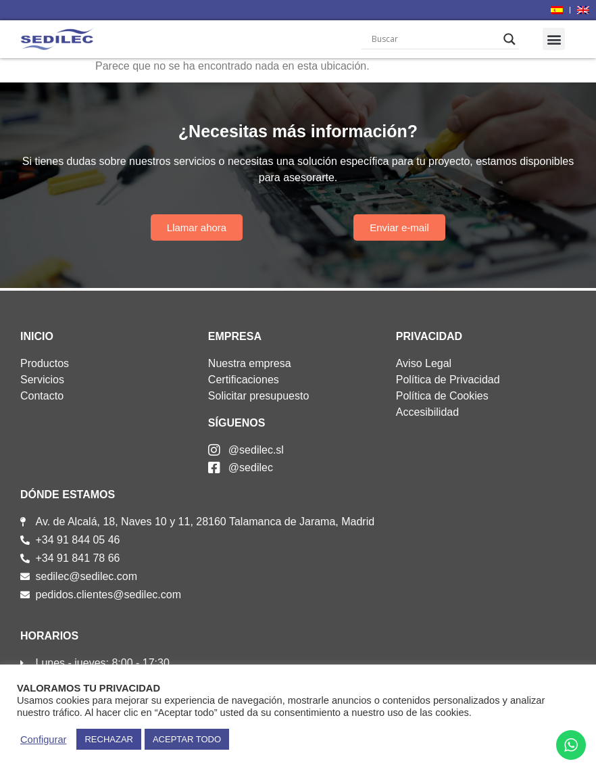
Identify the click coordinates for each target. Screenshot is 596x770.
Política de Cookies (442, 396)
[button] (554, 39)
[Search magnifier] (509, 39)
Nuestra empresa (249, 363)
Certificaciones (243, 379)
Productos (44, 363)
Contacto (42, 396)
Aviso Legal (423, 363)
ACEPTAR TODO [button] (187, 739)
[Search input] (434, 39)
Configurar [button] (43, 739)
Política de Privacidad (448, 379)
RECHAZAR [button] (108, 739)
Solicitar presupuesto (258, 396)
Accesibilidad (427, 412)
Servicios (42, 379)
